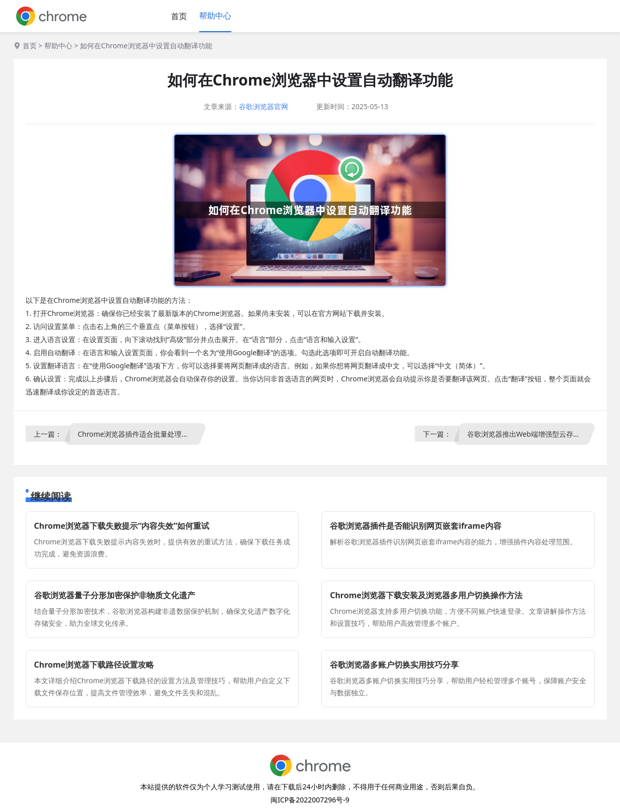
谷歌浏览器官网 (263, 106)
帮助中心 (215, 15)
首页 (179, 16)
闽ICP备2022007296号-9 (310, 799)
